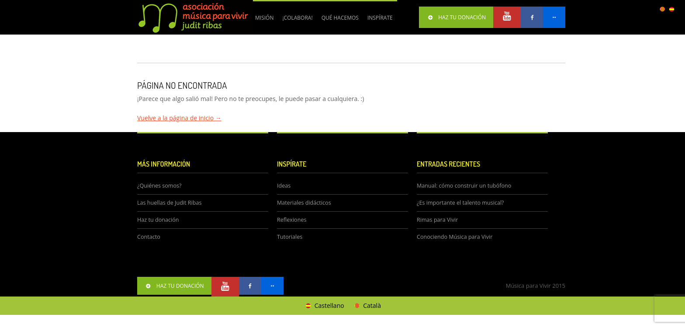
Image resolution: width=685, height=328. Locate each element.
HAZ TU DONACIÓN (456, 17)
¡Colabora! (295, 21)
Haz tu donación (158, 219)
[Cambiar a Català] (367, 305)
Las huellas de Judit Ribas (169, 202)
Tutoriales (289, 237)
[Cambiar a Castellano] (324, 305)
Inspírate (380, 17)
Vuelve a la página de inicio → (179, 118)
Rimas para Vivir (437, 219)
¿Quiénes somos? (159, 185)
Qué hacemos (338, 21)
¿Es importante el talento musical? (460, 202)
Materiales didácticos (304, 202)
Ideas (284, 185)
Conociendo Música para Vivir (454, 237)
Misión (264, 17)
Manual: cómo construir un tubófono (464, 185)
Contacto (148, 237)
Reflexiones (291, 219)
